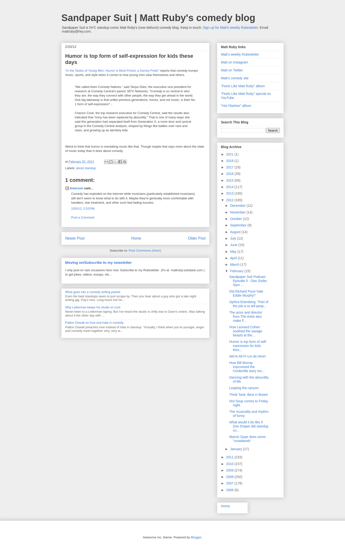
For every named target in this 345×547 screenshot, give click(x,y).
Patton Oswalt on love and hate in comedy (94, 322)
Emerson (76, 188)
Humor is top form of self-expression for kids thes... (248, 346)
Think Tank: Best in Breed (248, 395)
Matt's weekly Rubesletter (240, 54)
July (233, 238)
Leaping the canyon (244, 388)
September (238, 225)
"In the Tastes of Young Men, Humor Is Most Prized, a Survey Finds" (112, 70)
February (237, 271)
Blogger (196, 537)
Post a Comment (82, 217)
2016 (230, 174)
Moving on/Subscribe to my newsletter (98, 262)
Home (136, 238)
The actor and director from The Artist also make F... (245, 316)
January (236, 449)
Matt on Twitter (232, 70)
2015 (230, 180)
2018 (230, 161)
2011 (230, 457)
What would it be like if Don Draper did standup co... (249, 426)
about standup (86, 168)
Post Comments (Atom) (145, 250)
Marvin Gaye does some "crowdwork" (247, 439)
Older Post (197, 238)
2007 (230, 483)
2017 (230, 167)
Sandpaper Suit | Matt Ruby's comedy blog (158, 17)
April (234, 258)
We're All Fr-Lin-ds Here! (247, 356)
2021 (230, 154)
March (235, 264)
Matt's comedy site (235, 78)
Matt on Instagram (234, 62)
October (236, 219)
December (238, 205)
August (235, 232)
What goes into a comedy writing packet (92, 292)
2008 (230, 477)
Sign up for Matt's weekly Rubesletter (230, 27)
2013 (230, 193)
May (233, 251)
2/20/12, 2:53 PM (82, 208)
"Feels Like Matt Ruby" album (243, 86)
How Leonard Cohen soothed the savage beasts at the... (245, 331)
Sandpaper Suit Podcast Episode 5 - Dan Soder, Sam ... (248, 281)
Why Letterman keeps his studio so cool (92, 307)
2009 (230, 470)
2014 (230, 187)
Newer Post (75, 238)
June (234, 245)
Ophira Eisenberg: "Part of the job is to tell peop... (248, 304)
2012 (230, 200)
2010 (230, 464)
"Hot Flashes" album (236, 106)
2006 (230, 490)
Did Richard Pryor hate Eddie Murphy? (246, 293)
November (238, 212)
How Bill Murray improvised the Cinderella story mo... (246, 367)
